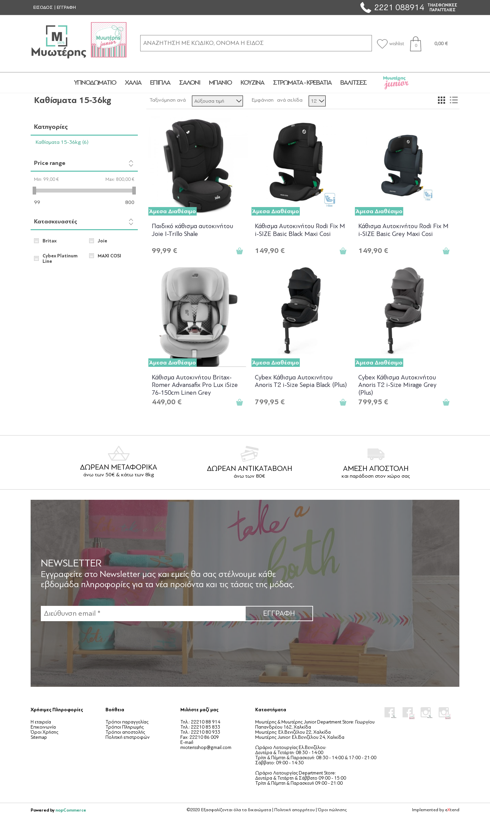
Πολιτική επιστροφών (127, 737)
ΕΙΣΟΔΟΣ (43, 7)
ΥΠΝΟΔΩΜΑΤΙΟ (95, 82)
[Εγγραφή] (143, 613)
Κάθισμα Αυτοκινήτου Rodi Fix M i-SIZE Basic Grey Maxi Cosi (403, 230)
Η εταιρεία (41, 722)
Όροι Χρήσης (44, 732)
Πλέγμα (441, 100)
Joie (102, 241)
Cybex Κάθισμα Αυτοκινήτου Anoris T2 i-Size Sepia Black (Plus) (301, 381)
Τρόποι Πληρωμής (124, 727)
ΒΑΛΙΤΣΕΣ (353, 82)
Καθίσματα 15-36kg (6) (62, 142)
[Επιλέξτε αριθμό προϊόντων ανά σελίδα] (317, 101)
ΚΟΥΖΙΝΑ (252, 82)
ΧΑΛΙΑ (133, 82)
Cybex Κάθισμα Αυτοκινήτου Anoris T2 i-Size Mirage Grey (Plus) (397, 385)
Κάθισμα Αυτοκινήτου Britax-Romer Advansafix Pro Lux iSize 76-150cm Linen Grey (195, 385)
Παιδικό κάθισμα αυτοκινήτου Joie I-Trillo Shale (192, 230)
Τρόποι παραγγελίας (126, 722)
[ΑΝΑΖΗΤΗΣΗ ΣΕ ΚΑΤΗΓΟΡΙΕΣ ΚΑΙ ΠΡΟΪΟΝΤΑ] (256, 43)
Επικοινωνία (43, 727)
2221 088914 (399, 7)
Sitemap (39, 737)
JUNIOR (395, 82)
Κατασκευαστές (55, 221)
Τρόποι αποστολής (125, 732)
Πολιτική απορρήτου (294, 809)
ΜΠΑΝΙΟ (220, 82)
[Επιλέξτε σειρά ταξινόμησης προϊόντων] (217, 101)
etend (452, 809)
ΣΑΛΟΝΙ (189, 82)
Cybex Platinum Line (60, 258)
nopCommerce (70, 810)
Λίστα (454, 100)
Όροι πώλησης (332, 809)
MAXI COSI (109, 256)
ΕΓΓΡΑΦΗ (66, 7)
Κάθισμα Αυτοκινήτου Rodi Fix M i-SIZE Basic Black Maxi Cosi (300, 230)
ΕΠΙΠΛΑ (160, 82)
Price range (49, 163)
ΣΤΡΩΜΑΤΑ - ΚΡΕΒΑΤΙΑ (302, 82)
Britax (49, 241)
